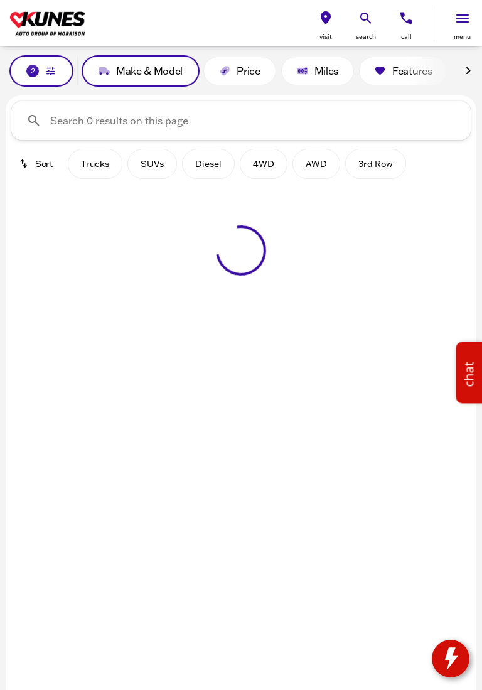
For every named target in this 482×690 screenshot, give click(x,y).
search (366, 37)
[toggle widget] (450, 658)
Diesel (208, 164)
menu (462, 37)
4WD (263, 164)
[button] (325, 23)
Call (406, 37)
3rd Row (375, 164)
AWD (316, 164)
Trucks (95, 164)
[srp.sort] (37, 164)
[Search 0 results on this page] (241, 120)
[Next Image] (468, 71)
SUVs (152, 164)
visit (325, 37)
